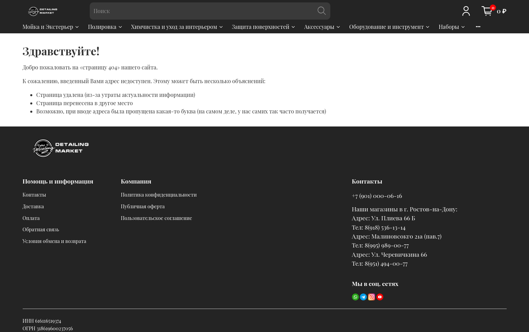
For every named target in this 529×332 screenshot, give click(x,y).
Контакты (34, 194)
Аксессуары (322, 26)
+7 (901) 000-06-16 (377, 195)
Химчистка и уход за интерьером (177, 26)
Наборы (452, 26)
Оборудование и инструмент (389, 26)
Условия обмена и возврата (54, 240)
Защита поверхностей (264, 26)
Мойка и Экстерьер (51, 26)
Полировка (105, 26)
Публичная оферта (143, 206)
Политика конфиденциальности (159, 194)
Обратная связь (41, 229)
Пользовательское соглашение (156, 217)
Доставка (33, 206)
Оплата (31, 217)
